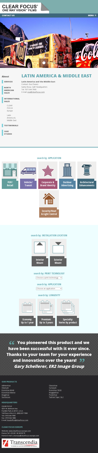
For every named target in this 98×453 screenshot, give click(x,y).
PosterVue (53, 395)
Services (8, 81)
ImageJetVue (54, 393)
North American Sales (9, 90)
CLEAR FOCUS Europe (10, 108)
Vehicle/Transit (28, 184)
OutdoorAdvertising (67, 184)
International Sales (11, 99)
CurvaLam (52, 388)
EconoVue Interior (8, 393)
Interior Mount (40, 261)
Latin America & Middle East (11, 118)
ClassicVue (53, 385)
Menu (91, 15)
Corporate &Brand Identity (47, 184)
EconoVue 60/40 (8, 390)
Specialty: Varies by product (68, 321)
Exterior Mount (58, 261)
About (5, 76)
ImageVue (5, 395)
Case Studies (8, 132)
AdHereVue (6, 385)
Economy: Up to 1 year (27, 321)
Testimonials (11, 125)
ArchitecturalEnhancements (86, 184)
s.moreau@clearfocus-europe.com (25, 436)
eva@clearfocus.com (36, 92)
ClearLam (5, 388)
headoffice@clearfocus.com (17, 420)
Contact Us (8, 15)
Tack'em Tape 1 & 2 (56, 397)
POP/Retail (10, 184)
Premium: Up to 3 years (46, 321)
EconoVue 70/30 (55, 390)
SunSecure (6, 397)
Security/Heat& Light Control (49, 212)
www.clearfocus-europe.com (20, 431)
